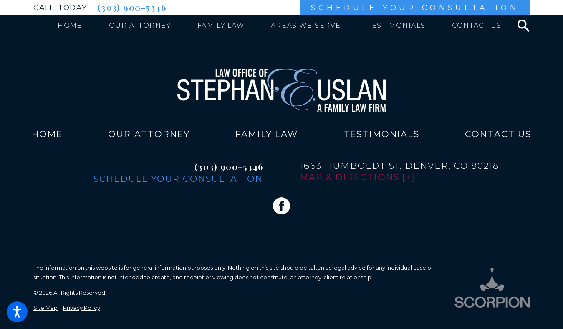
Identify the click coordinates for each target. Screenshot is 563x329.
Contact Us (498, 134)
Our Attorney (149, 134)
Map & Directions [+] (358, 177)
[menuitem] (70, 25)
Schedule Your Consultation (415, 7)
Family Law (266, 134)
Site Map (45, 307)
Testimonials (381, 134)
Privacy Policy (81, 307)
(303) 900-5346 (132, 7)
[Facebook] (281, 205)
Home (47, 134)
